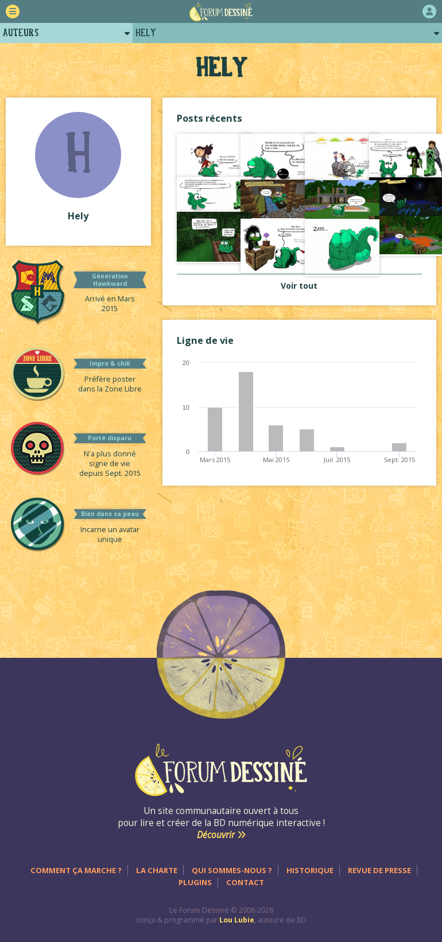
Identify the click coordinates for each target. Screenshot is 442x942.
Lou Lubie (236, 920)
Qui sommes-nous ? (232, 870)
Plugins (195, 882)
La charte (156, 870)
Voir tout (299, 285)
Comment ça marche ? (76, 870)
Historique (310, 870)
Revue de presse (379, 870)
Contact (245, 882)
